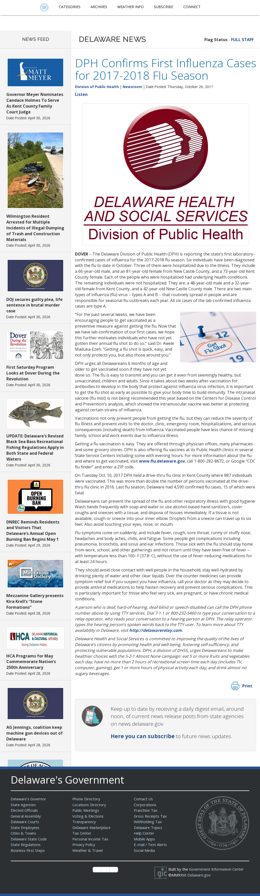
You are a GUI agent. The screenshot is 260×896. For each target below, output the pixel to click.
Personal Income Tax (90, 838)
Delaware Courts (25, 821)
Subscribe (163, 6)
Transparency (84, 821)
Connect (192, 6)
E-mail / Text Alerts (151, 844)
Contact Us (143, 798)
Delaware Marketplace (92, 827)
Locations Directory (89, 804)
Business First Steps (28, 850)
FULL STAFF (242, 39)
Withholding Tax (148, 821)
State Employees (26, 827)
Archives (99, 6)
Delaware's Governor (29, 798)
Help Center (144, 833)
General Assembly (26, 816)
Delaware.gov (199, 874)
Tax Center (82, 833)
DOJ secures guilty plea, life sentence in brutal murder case (34, 305)
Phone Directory (86, 798)
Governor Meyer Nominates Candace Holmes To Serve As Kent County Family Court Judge (34, 103)
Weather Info (130, 6)
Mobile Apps (144, 838)
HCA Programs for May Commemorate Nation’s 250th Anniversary (31, 661)
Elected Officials (25, 810)
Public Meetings (86, 810)
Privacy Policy (84, 844)
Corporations (145, 804)
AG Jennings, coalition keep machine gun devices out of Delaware (34, 733)
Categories (69, 6)
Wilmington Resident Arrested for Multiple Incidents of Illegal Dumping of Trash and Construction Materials (35, 227)
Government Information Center (217, 869)
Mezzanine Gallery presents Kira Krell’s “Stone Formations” (34, 601)
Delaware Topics (148, 827)
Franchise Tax (146, 810)
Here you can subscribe (143, 736)
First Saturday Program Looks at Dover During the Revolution (33, 373)
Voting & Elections (88, 816)
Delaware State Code (29, 838)
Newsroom (132, 86)
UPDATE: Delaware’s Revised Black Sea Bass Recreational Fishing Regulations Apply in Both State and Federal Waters (35, 447)
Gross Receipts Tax (151, 816)
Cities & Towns (24, 833)
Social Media (144, 850)
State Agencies (24, 804)
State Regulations (26, 844)
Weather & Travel (88, 850)
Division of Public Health (97, 86)
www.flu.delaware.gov (162, 461)
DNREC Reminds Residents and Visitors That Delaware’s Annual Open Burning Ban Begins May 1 (32, 530)
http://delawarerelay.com (155, 630)
